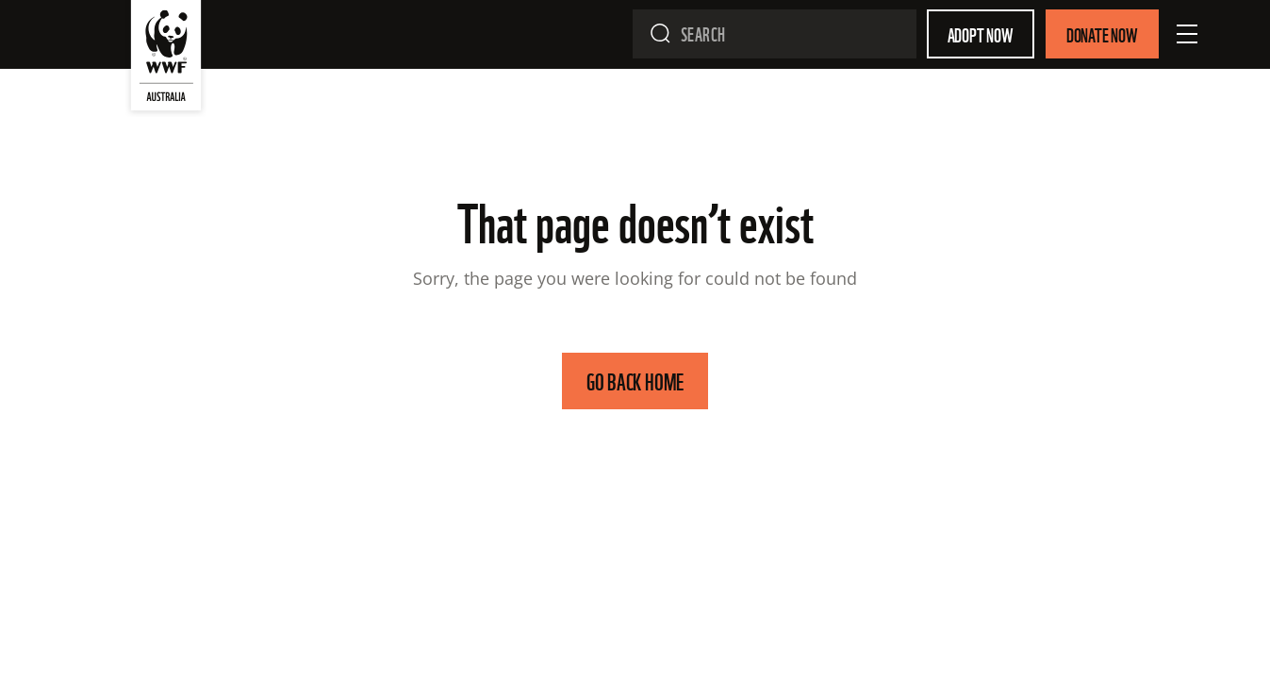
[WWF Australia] (166, 59)
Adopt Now (981, 34)
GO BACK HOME (635, 380)
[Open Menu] (1187, 34)
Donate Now (1102, 34)
